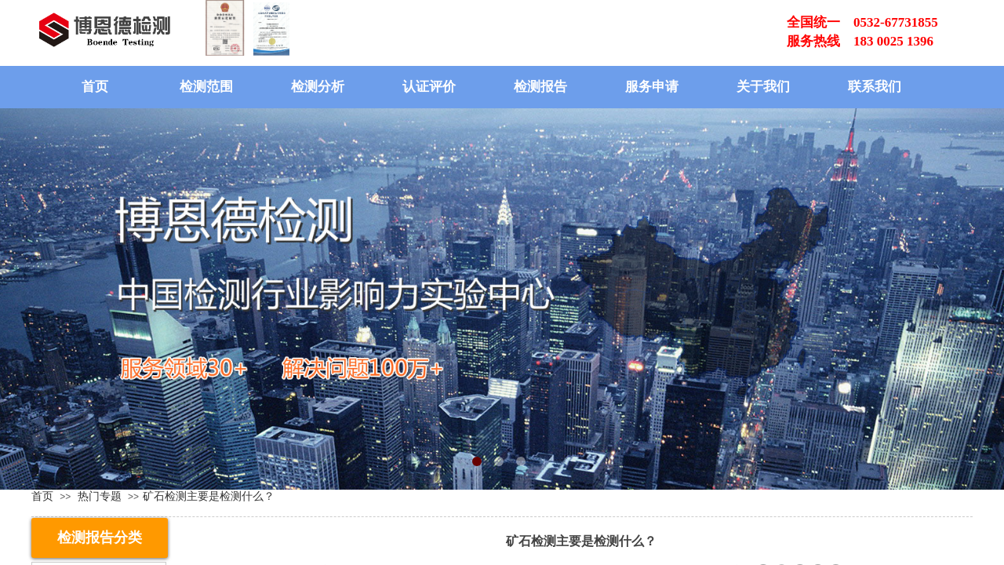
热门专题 (100, 496)
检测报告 (540, 86)
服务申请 (651, 86)
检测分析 (317, 86)
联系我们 (874, 86)
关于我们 (763, 86)
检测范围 (206, 86)
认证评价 (429, 86)
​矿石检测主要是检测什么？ (209, 496)
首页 (95, 86)
